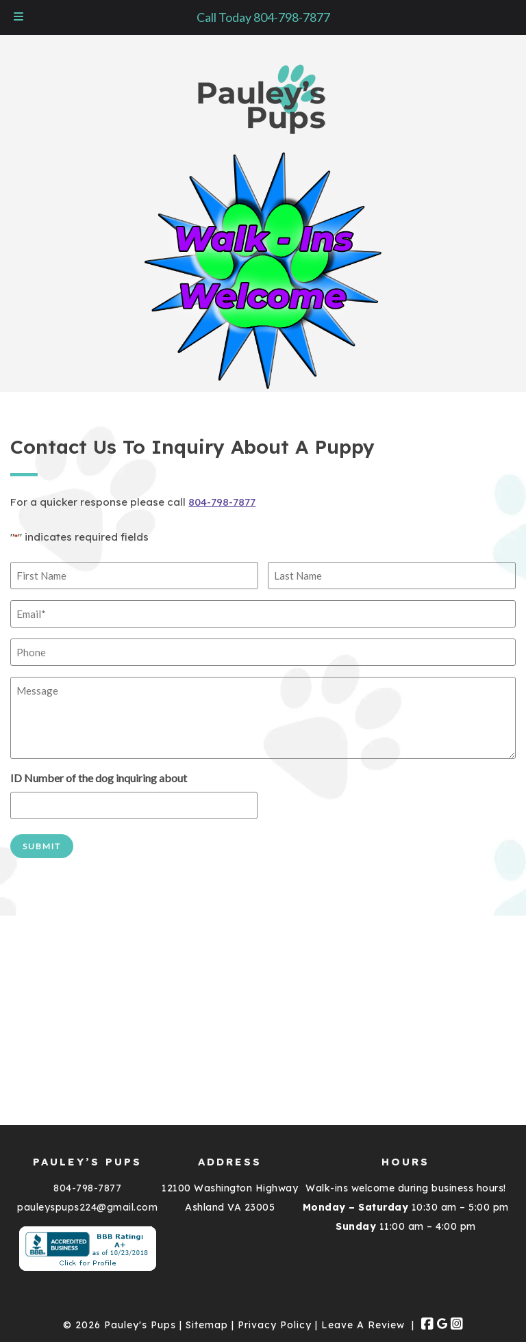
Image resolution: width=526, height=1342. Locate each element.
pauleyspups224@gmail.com (87, 1207)
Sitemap (207, 1325)
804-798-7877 (221, 501)
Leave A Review (363, 1325)
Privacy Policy (275, 1325)
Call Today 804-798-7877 (263, 17)
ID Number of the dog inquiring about (98, 777)
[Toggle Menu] (18, 17)
